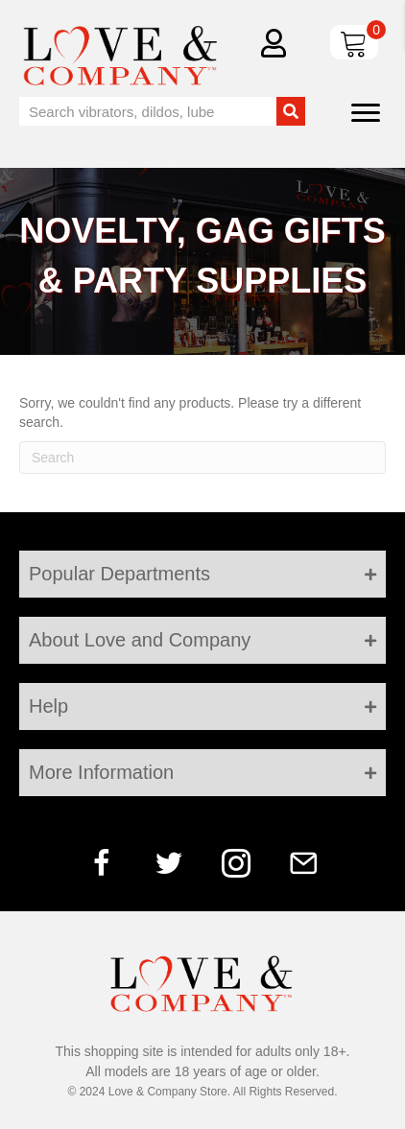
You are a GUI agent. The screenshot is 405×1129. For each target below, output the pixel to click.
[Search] (202, 457)
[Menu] (366, 113)
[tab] (202, 574)
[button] (102, 863)
